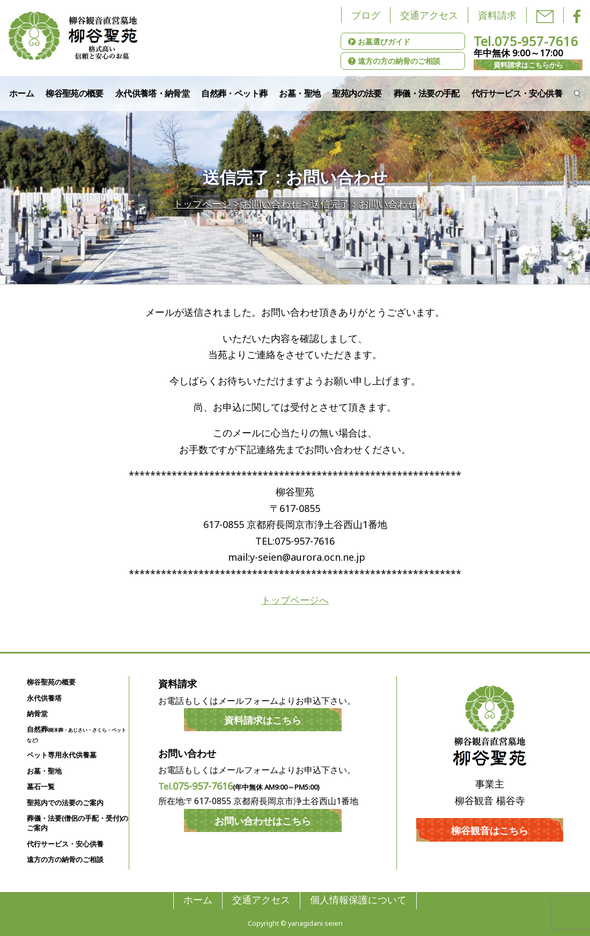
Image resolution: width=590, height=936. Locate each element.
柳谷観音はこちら (489, 830)
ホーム (21, 93)
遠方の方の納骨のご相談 (394, 61)
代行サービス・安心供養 (516, 93)
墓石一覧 (41, 786)
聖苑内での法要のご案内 (65, 802)
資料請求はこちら (262, 720)
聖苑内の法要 (356, 93)
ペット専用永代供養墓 (62, 755)
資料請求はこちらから (528, 65)
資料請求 (497, 15)
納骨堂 (37, 713)
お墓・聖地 (299, 93)
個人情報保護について (358, 900)
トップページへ (295, 599)
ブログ (365, 15)
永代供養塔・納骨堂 (152, 93)
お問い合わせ (271, 203)
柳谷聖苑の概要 (75, 93)
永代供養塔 (44, 698)
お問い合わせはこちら (263, 820)
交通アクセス (429, 15)
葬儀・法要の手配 (427, 93)
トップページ (202, 203)
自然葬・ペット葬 (234, 93)
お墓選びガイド (379, 41)
